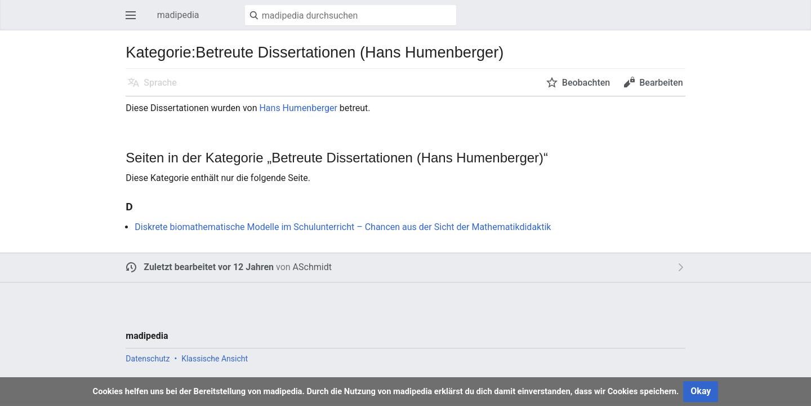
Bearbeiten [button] (661, 82)
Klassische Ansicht (214, 358)
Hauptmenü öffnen (134, 20)
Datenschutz (148, 358)
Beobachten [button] (586, 82)
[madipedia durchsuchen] (350, 15)
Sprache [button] (160, 82)
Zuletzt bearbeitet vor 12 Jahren (209, 267)
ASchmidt (312, 267)
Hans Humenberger (298, 108)
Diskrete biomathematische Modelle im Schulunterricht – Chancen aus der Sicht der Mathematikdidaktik (343, 227)
